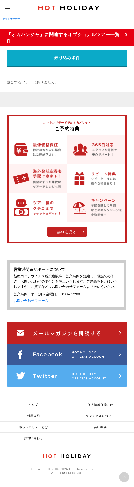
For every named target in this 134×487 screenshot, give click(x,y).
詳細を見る (67, 232)
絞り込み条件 (67, 58)
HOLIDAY (69, 8)
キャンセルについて (100, 416)
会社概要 (100, 427)
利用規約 (33, 416)
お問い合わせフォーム (31, 301)
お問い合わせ (33, 438)
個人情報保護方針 (100, 405)
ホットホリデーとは (33, 427)
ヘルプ (33, 405)
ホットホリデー (11, 18)
